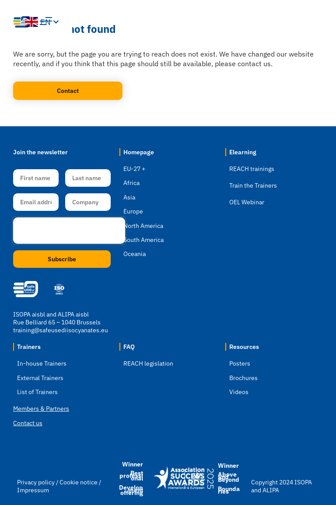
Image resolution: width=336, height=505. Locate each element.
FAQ (129, 347)
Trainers (29, 347)
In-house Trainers (41, 363)
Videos (238, 392)
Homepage (138, 152)
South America (143, 240)
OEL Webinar (246, 202)
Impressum (33, 490)
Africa (131, 183)
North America (143, 226)
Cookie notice (79, 482)
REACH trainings (251, 169)
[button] (264, 21)
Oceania (134, 254)
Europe (133, 211)
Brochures (243, 378)
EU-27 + (134, 169)
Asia (129, 197)
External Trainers (40, 378)
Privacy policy (36, 482)
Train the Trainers (253, 185)
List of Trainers (37, 392)
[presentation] (69, 230)
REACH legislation (148, 363)
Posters (239, 363)
